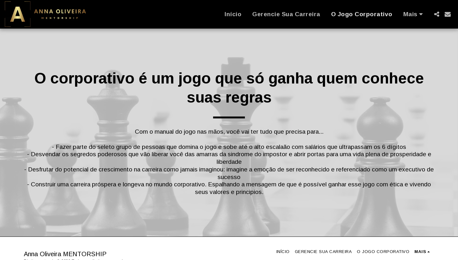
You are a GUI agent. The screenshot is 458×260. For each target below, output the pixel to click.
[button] (436, 14)
